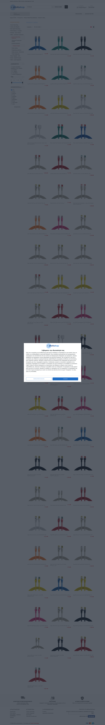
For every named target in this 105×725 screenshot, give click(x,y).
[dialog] (52, 362)
